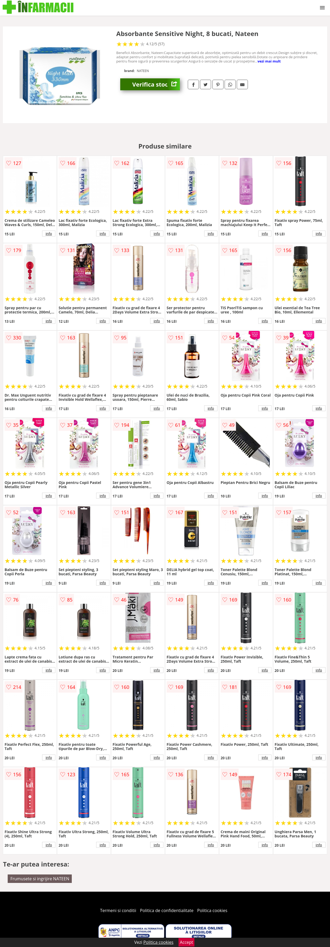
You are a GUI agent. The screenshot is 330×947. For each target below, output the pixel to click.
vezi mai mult (269, 61)
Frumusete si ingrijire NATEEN (39, 879)
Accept (186, 942)
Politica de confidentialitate (167, 910)
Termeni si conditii (118, 910)
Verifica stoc (156, 84)
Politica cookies (212, 910)
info (49, 233)
